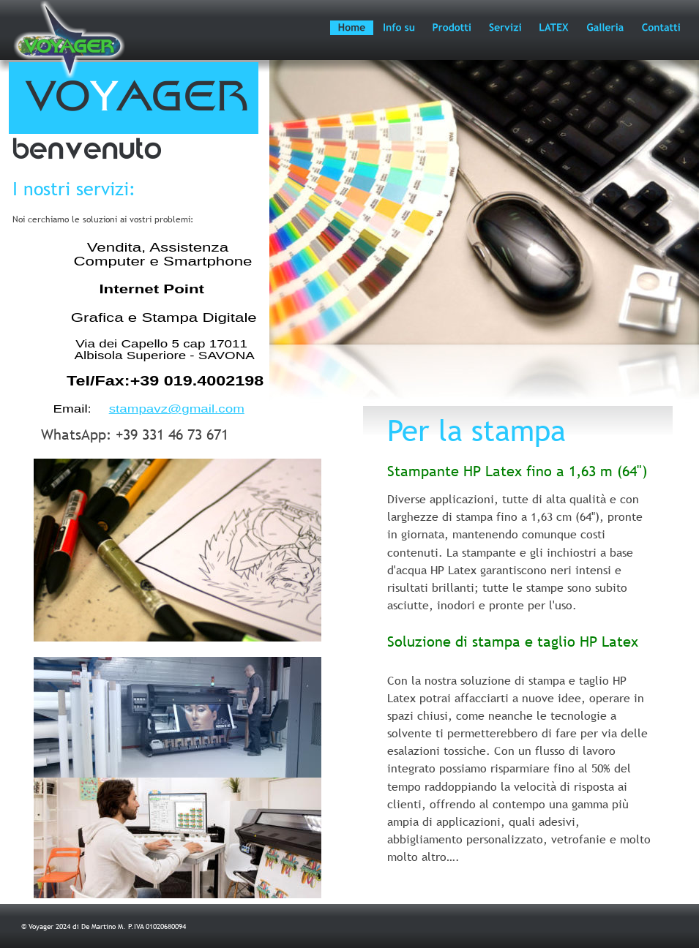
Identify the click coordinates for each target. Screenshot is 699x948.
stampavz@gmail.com (176, 409)
